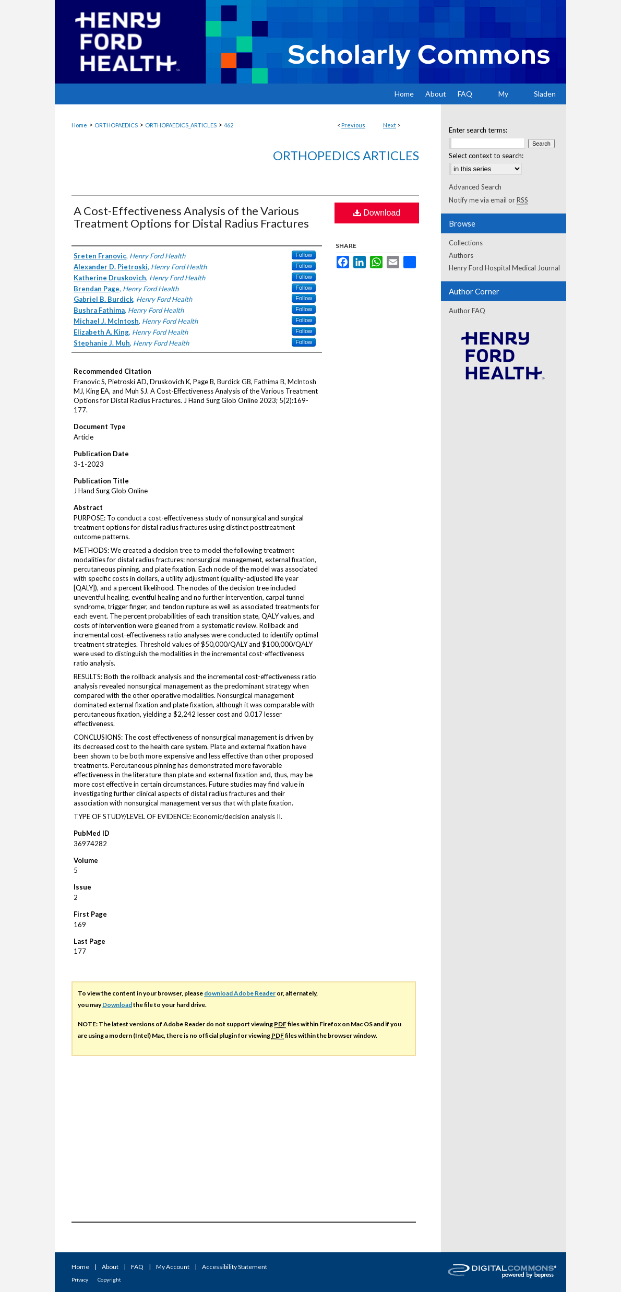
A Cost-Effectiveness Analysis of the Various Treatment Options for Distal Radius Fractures (191, 217)
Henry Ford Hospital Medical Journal (504, 268)
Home (79, 125)
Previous (353, 125)
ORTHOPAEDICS (116, 125)
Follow (303, 255)
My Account (172, 1267)
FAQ (137, 1267)
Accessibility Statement (234, 1267)
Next (389, 125)
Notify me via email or (488, 200)
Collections (466, 243)
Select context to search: (486, 155)
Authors (461, 255)
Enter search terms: (478, 130)
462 (228, 125)
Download (377, 212)
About (110, 1267)
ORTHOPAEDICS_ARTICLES (181, 125)
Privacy (79, 1279)
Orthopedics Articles (346, 155)
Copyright (109, 1279)
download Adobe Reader (240, 993)
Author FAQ (467, 310)
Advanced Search (475, 187)
